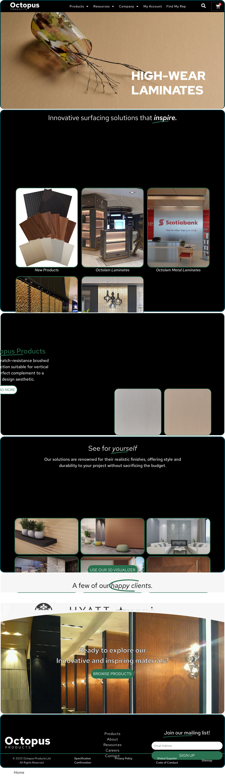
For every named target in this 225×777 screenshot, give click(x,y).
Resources (103, 6)
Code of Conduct (167, 762)
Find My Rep (176, 6)
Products (79, 6)
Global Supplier (167, 758)
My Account (152, 6)
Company (129, 6)
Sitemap (207, 760)
